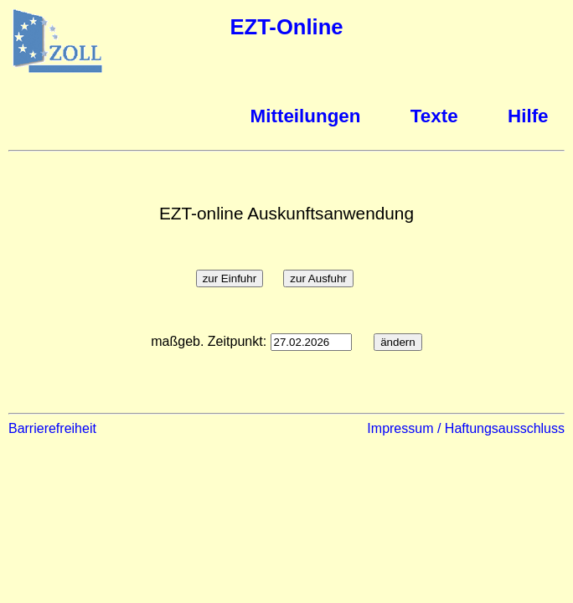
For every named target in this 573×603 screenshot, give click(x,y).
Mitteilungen (305, 116)
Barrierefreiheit (52, 428)
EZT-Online (286, 27)
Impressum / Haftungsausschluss (466, 428)
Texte (434, 116)
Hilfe (528, 116)
